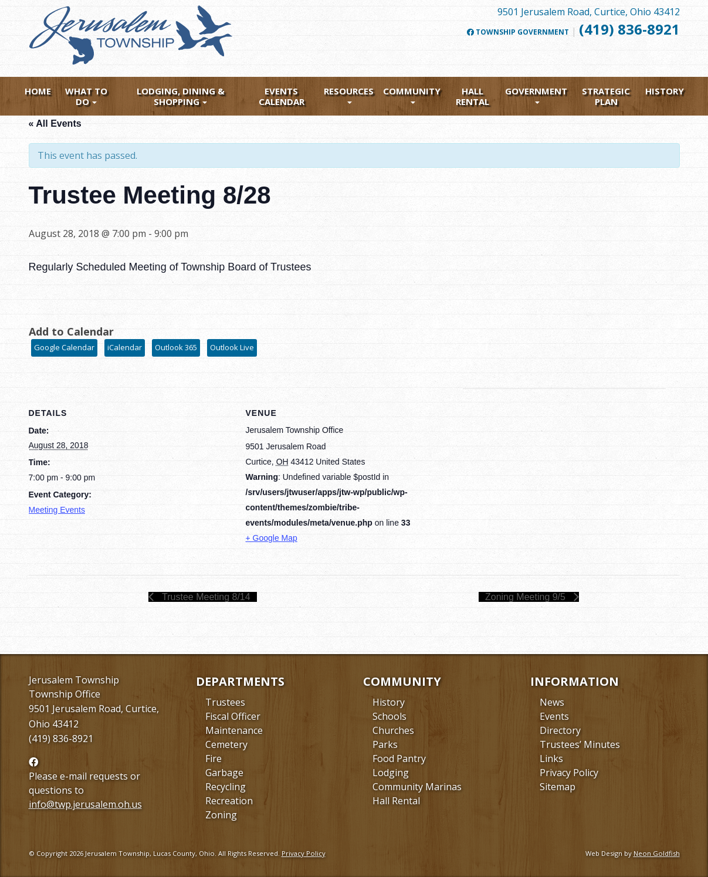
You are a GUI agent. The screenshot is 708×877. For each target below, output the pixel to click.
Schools (389, 716)
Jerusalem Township (74, 679)
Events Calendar (281, 96)
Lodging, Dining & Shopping (181, 96)
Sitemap (557, 786)
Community (412, 91)
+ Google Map (271, 538)
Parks (385, 744)
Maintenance (234, 730)
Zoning (221, 814)
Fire (213, 758)
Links (551, 758)
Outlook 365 (176, 347)
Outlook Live (232, 347)
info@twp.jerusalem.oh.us (85, 804)
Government (536, 91)
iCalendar (124, 347)
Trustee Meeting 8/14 (205, 597)
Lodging (390, 772)
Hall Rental (472, 96)
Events (554, 716)
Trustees (225, 702)
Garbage (224, 772)
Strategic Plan (606, 96)
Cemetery (226, 744)
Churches (393, 730)
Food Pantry (399, 758)
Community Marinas (417, 786)
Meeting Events (57, 509)
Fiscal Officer (232, 716)
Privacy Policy (569, 772)
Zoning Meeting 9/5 (526, 597)
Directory (560, 730)
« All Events (55, 123)
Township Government (518, 32)
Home (38, 91)
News (552, 702)
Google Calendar (64, 347)
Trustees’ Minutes (580, 744)
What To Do (86, 96)
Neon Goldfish (657, 853)
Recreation (229, 800)
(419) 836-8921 (629, 29)
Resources (349, 91)
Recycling (225, 786)
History (664, 91)
